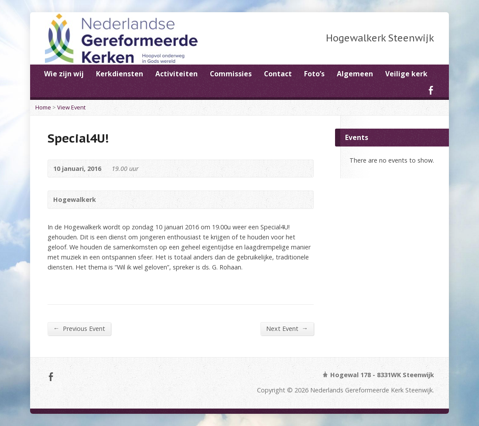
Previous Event (79, 328)
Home (43, 107)
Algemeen (355, 73)
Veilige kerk (406, 73)
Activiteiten (176, 73)
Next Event (287, 328)
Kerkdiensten (119, 73)
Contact (278, 73)
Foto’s (314, 73)
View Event (71, 107)
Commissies (231, 73)
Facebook (431, 90)
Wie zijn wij (64, 73)
